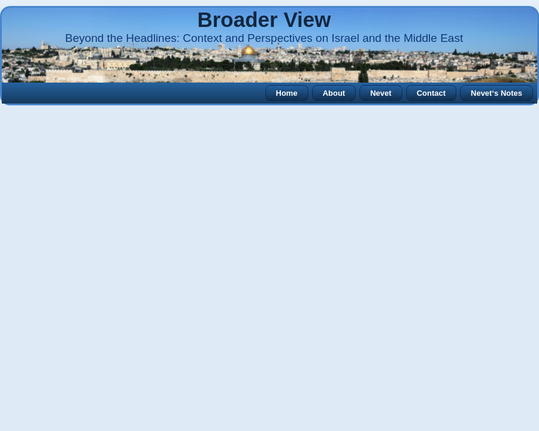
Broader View (264, 19)
